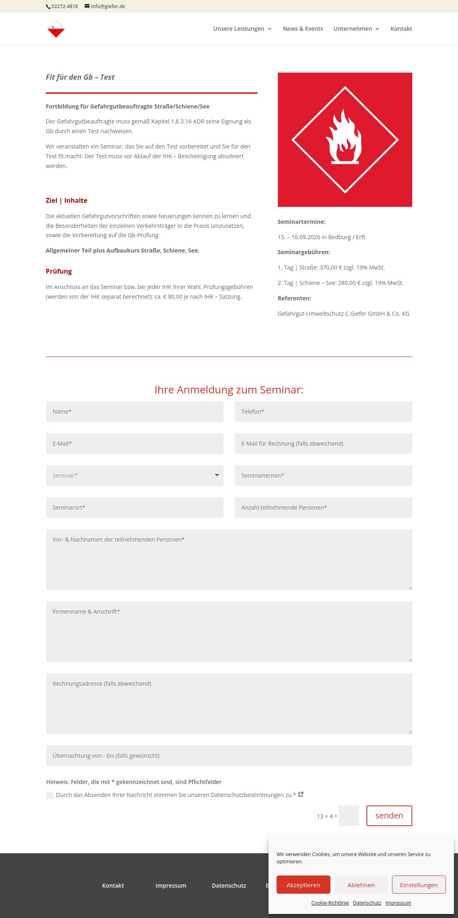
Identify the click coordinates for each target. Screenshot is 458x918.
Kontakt (401, 29)
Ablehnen (361, 885)
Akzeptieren (303, 885)
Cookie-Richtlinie (330, 902)
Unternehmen (353, 29)
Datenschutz (367, 902)
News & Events (303, 29)
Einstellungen (419, 885)
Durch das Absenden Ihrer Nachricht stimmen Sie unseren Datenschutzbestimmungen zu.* (175, 795)
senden (389, 815)
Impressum (398, 902)
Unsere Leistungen (238, 29)
